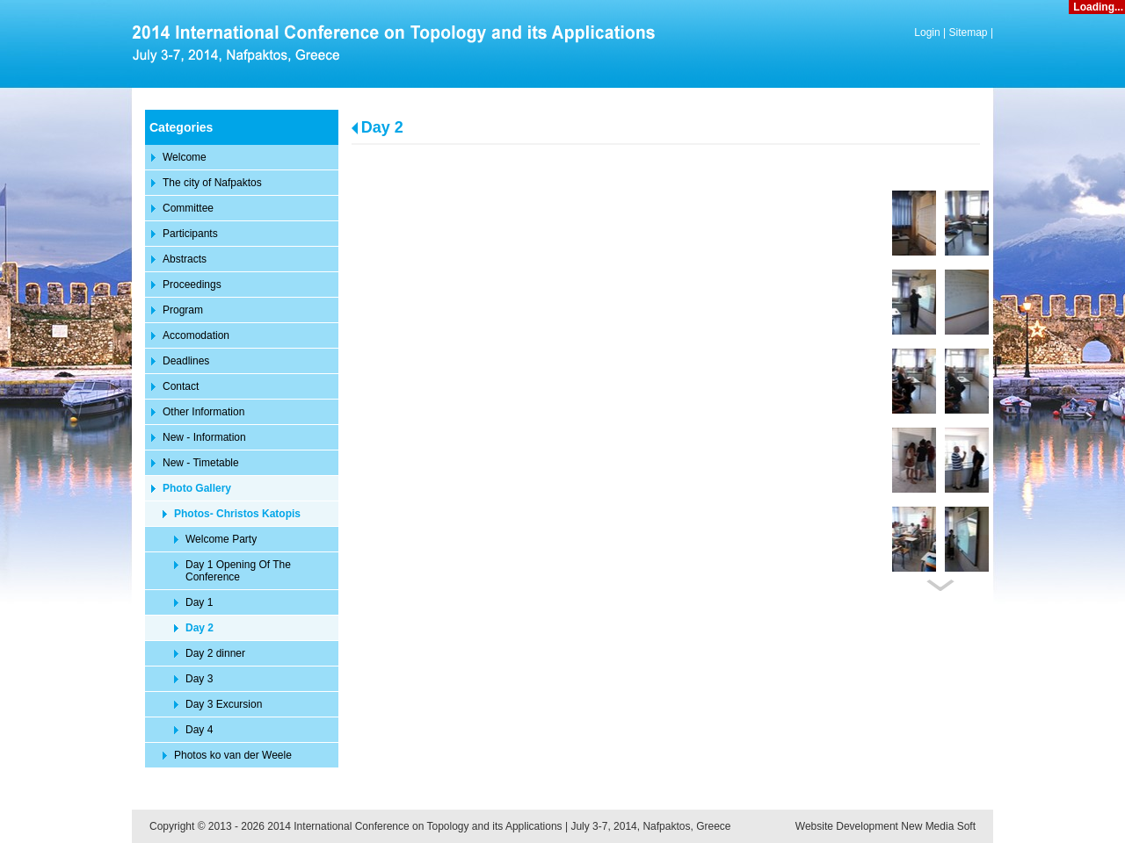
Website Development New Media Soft (885, 826)
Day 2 (382, 127)
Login (927, 32)
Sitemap (968, 32)
